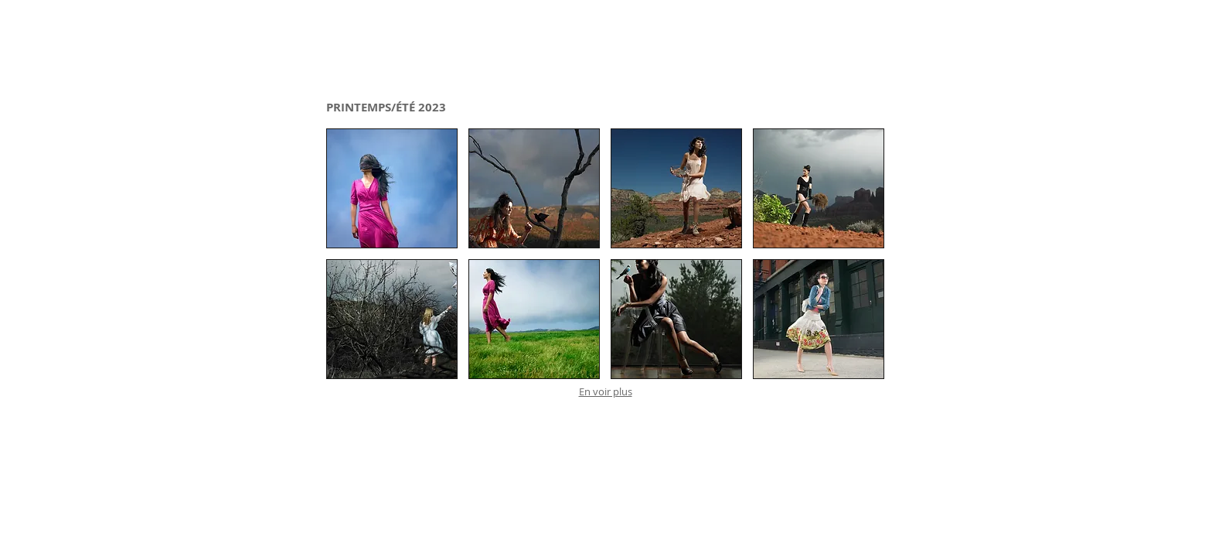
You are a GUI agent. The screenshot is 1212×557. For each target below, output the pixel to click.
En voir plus (605, 391)
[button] (392, 188)
